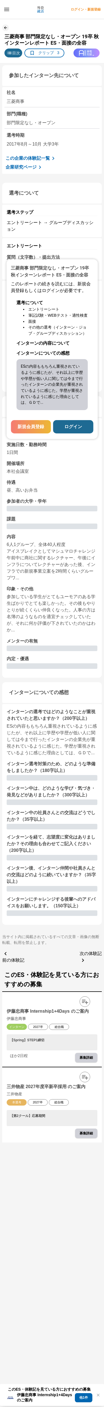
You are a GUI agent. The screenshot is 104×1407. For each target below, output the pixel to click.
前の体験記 (13, 956)
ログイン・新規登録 (86, 9)
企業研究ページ (24, 167)
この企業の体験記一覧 (31, 158)
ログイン (73, 426)
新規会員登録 (30, 426)
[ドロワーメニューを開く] (6, 9)
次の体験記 (91, 957)
